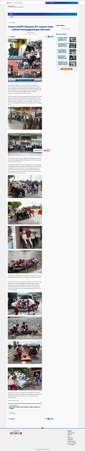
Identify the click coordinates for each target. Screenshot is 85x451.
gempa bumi (11, 98)
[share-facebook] (49, 37)
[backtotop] (42, 428)
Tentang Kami (70, 439)
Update (47, 150)
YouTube (22, 434)
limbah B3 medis (24, 98)
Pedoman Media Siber (72, 442)
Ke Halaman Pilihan (66, 28)
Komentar (11, 37)
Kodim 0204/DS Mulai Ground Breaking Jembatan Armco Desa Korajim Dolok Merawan (63, 45)
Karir (69, 436)
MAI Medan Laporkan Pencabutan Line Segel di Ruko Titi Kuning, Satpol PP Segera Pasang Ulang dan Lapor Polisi (63, 39)
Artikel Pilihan (60, 25)
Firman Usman (37, 275)
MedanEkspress (11, 6)
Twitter (19, 434)
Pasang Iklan (70, 437)
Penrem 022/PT (36, 82)
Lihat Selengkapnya (66, 68)
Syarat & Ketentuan (71, 441)
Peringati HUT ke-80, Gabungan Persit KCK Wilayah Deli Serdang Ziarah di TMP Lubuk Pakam (63, 63)
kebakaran (10, 99)
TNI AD (20, 286)
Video (11, 17)
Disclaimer (70, 434)
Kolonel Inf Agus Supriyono (22, 158)
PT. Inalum (16, 82)
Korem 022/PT (12, 413)
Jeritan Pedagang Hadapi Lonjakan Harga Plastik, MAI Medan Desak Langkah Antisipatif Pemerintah (63, 51)
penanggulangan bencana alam (29, 86)
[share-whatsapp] (53, 37)
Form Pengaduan (71, 444)
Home (10, 2)
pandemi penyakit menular (34, 98)
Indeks (10, 14)
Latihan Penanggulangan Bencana (27, 82)
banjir (14, 99)
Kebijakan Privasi (71, 432)
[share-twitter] (51, 37)
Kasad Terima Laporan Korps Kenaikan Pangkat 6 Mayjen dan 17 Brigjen (24, 407)
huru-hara (26, 99)
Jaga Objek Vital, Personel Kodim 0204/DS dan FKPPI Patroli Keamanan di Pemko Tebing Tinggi (63, 57)
